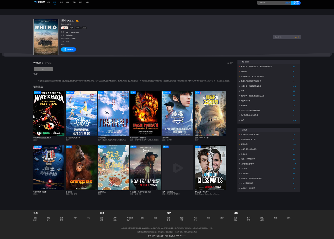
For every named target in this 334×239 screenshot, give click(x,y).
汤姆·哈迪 (69, 33)
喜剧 (35, 215)
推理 (275, 215)
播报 (208, 215)
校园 (262, 217)
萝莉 (248, 217)
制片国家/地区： (67, 36)
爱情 (48, 215)
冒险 (235, 217)
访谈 (195, 215)
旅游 (222, 215)
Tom (67, 30)
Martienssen (75, 30)
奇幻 (128, 217)
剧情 (35, 217)
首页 (48, 2)
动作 (75, 215)
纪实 (195, 217)
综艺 (67, 2)
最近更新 (172, 233)
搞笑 (288, 215)
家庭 (155, 215)
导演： (63, 30)
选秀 (168, 215)
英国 (84, 25)
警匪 (61, 217)
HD (43, 66)
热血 (262, 215)
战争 (48, 217)
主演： (63, 33)
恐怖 (61, 215)
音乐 (168, 217)
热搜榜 (286, 3)
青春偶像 (130, 215)
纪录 (71, 25)
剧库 (61, 2)
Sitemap (183, 233)
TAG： (63, 42)
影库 (54, 2)
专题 (87, 2)
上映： (63, 39)
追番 (74, 2)
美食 (181, 217)
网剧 (80, 2)
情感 (181, 215)
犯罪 (101, 217)
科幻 (88, 215)
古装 (101, 215)
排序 (230, 61)
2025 (77, 25)
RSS (177, 233)
